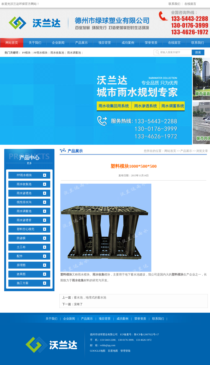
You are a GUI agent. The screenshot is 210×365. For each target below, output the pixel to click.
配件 (20, 256)
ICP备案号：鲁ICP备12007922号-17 (139, 334)
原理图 (21, 265)
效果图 (21, 274)
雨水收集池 (57, 52)
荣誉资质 (151, 42)
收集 (101, 274)
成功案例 (128, 42)
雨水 (95, 274)
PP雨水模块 (40, 52)
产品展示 (81, 42)
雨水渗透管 (24, 220)
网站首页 (11, 42)
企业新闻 (58, 42)
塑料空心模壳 (25, 229)
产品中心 (29, 160)
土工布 (21, 247)
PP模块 (26, 52)
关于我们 (35, 42)
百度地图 (113, 350)
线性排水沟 (24, 202)
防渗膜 (21, 238)
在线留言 (190, 3)
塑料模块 (66, 274)
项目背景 (104, 42)
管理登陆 (125, 350)
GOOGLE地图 (97, 350)
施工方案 (22, 283)
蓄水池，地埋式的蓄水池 (90, 297)
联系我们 (174, 3)
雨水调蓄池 (74, 52)
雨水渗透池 (24, 193)
